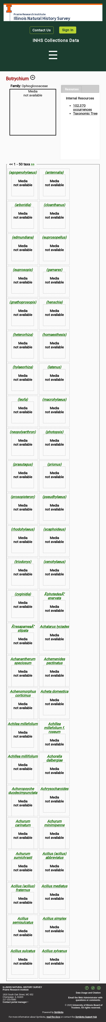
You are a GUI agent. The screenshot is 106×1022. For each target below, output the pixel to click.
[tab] (72, 89)
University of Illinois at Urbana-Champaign (9, 9)
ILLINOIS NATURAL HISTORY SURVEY (22, 987)
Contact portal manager (15, 1002)
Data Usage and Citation (88, 993)
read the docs (53, 1017)
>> (32, 164)
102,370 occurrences (82, 108)
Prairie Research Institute (30, 14)
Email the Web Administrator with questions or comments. (85, 998)
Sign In (67, 30)
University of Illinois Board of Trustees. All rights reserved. (86, 1006)
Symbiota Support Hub (86, 1017)
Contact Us (41, 30)
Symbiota (58, 1012)
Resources (72, 89)
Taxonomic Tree (85, 113)
